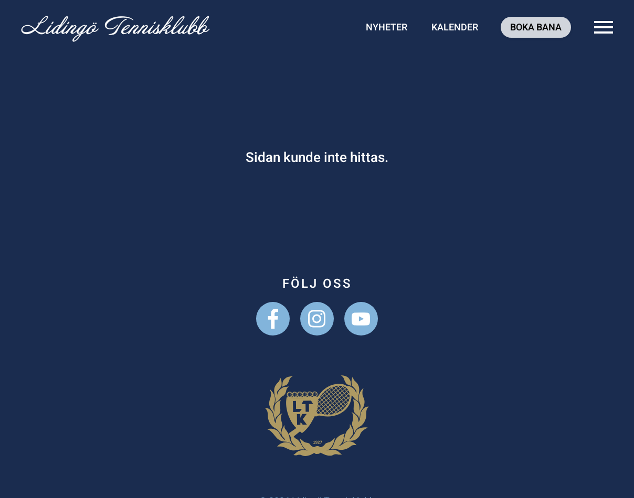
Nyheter (386, 27)
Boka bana (536, 27)
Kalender (454, 27)
